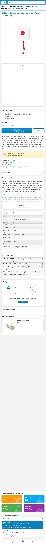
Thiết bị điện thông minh (16, 6)
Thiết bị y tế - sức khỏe (31, 6)
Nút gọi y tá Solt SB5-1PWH (24, 320)
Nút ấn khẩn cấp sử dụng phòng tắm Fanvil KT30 (14, 8)
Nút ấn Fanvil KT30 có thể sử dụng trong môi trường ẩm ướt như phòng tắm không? (22, 260)
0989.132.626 (19, 153)
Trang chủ (4, 6)
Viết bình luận (23, 302)
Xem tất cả (23, 206)
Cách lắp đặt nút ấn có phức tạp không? (15, 275)
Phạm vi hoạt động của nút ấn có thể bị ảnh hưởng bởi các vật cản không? (23, 268)
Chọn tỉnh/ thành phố (10, 515)
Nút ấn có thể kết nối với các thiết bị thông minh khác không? (21, 272)
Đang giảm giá (6, 172)
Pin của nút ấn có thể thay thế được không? (16, 264)
